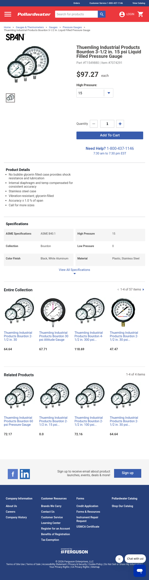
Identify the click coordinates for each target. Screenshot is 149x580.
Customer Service (52, 517)
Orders (76, 3)
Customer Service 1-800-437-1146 (106, 3)
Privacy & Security (77, 564)
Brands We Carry (51, 506)
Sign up (128, 473)
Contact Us (48, 511)
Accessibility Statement (54, 564)
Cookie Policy (95, 564)
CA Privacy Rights (80, 567)
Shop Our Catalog (122, 506)
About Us (11, 506)
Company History (16, 517)
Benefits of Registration (55, 534)
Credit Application (87, 506)
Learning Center (51, 523)
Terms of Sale (33, 564)
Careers (10, 511)
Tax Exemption (50, 539)
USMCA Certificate (87, 526)
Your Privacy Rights (59, 567)
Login (126, 14)
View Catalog (139, 3)
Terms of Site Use (15, 564)
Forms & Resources (88, 511)
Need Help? (96, 148)
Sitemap (95, 567)
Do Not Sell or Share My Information (123, 564)
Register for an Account (55, 528)
